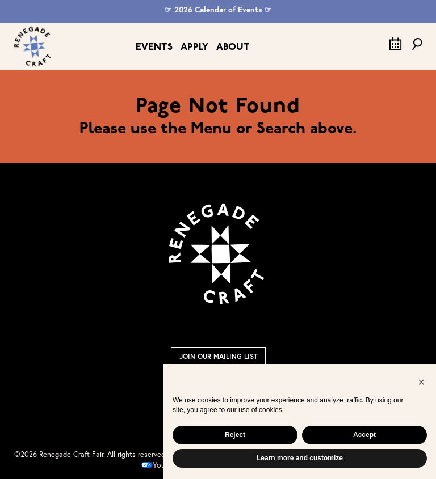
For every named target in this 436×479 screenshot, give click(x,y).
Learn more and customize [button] (300, 458)
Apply (194, 47)
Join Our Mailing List (218, 356)
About (233, 47)
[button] (421, 382)
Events (154, 47)
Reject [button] (235, 435)
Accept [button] (364, 435)
